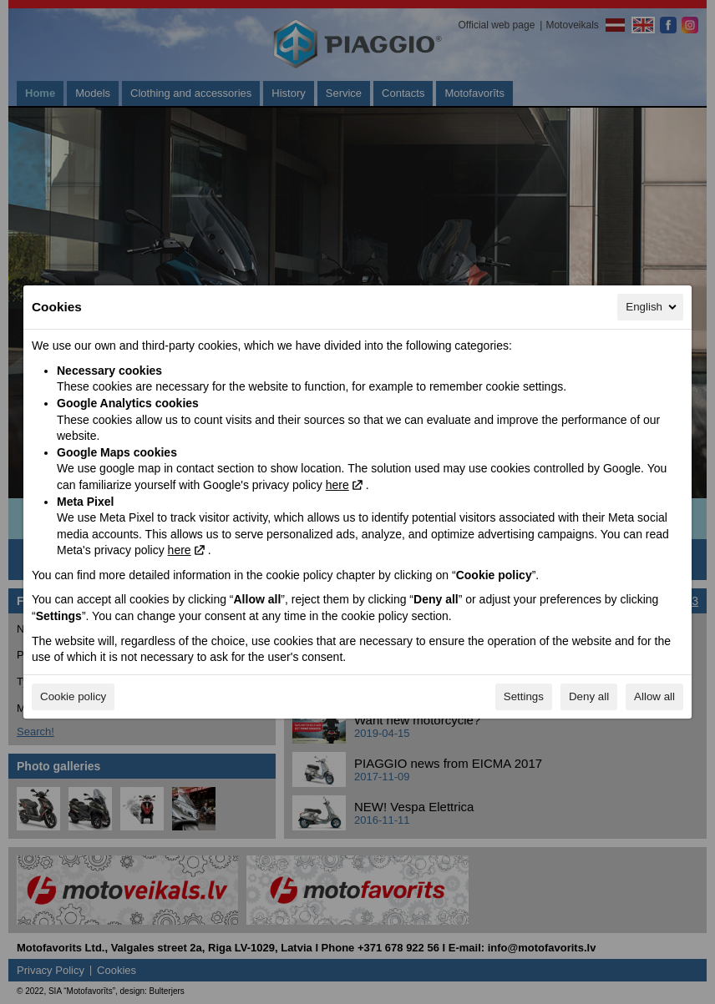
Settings (524, 696)
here (337, 485)
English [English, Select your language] (652, 307)
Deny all (589, 696)
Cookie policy (73, 696)
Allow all (654, 696)
